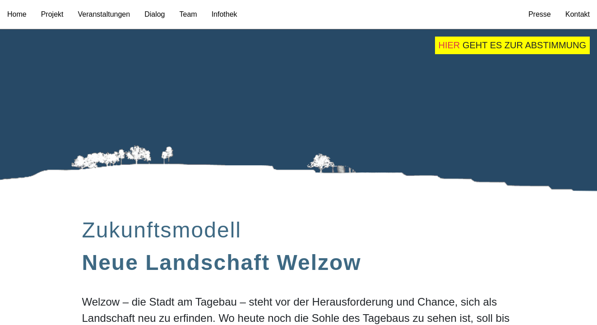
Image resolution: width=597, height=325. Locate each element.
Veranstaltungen (104, 14)
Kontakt (577, 14)
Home (17, 14)
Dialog (154, 14)
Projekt (52, 14)
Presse (539, 14)
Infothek (224, 14)
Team (188, 14)
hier (449, 45)
